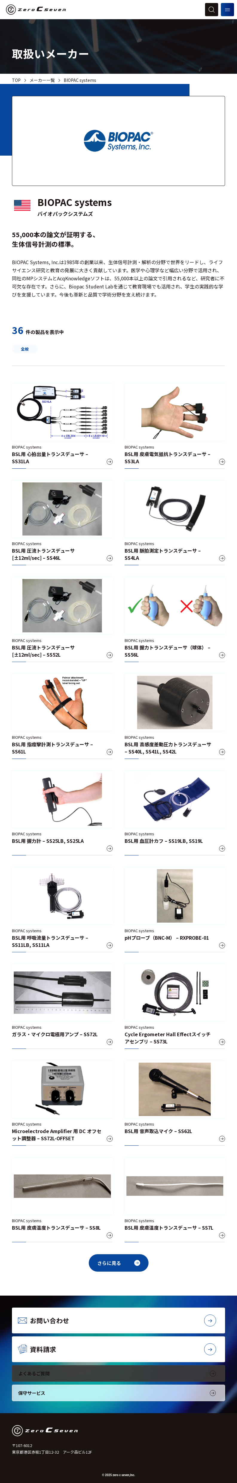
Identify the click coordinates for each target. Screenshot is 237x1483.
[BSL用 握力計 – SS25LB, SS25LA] (62, 813)
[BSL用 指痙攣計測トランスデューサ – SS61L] (62, 716)
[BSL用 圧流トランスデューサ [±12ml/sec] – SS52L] (62, 619)
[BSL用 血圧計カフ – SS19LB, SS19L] (175, 813)
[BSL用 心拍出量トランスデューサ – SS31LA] (62, 426)
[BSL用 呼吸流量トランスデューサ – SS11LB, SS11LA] (62, 909)
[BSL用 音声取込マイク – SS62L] (175, 1103)
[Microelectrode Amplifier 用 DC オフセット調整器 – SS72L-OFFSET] (62, 1103)
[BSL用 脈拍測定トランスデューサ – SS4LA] (175, 523)
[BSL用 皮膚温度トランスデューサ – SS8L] (62, 1200)
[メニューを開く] (227, 9)
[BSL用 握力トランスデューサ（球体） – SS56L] (175, 619)
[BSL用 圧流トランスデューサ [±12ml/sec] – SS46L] (62, 523)
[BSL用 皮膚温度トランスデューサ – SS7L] (175, 1200)
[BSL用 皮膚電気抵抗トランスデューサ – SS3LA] (175, 426)
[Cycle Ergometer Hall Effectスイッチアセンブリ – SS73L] (175, 1006)
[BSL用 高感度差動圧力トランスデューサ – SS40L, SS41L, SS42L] (175, 716)
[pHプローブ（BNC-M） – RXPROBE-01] (175, 909)
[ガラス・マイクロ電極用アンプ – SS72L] (62, 1006)
